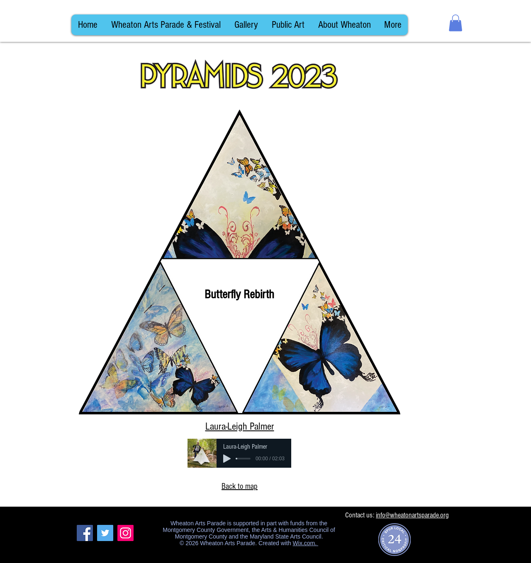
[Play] (227, 458)
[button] (455, 22)
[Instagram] (125, 533)
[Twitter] (105, 533)
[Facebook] (85, 533)
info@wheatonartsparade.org (412, 515)
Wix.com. (305, 543)
